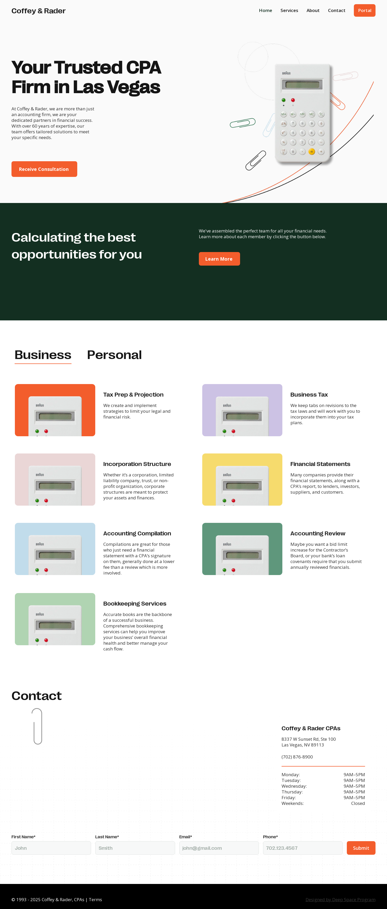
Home (265, 10)
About (313, 10)
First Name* (23, 830)
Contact (337, 10)
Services (289, 10)
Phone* (270, 830)
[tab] (43, 354)
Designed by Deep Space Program (341, 893)
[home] (38, 10)
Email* (185, 830)
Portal (364, 10)
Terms (95, 893)
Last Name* (107, 830)
